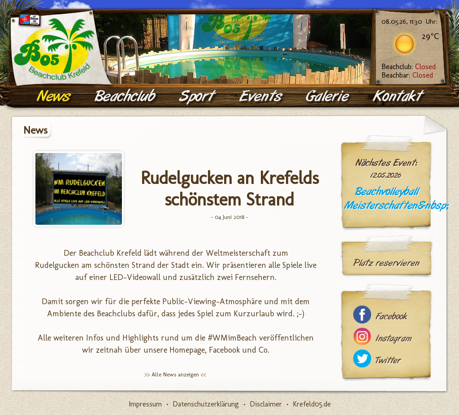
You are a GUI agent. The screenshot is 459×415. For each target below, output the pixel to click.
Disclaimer (266, 404)
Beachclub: (408, 66)
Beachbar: (407, 75)
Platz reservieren (386, 263)
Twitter (388, 360)
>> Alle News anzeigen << (175, 374)
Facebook (391, 316)
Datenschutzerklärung (206, 404)
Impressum (145, 404)
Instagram (393, 338)
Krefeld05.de (312, 404)
